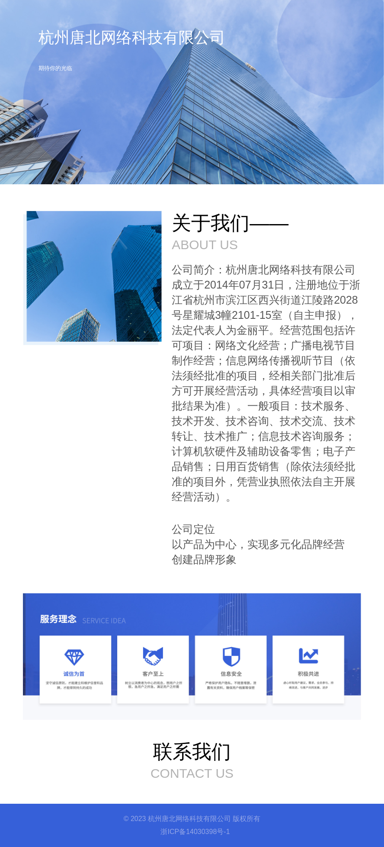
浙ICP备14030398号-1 (195, 831)
